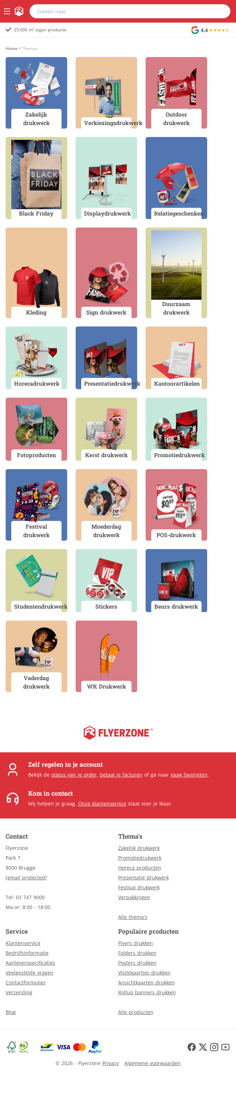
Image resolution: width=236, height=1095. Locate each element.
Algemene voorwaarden (153, 1063)
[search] (220, 11)
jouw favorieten (189, 774)
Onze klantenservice (102, 803)
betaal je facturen (121, 774)
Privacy (110, 1063)
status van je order (74, 774)
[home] (19, 11)
